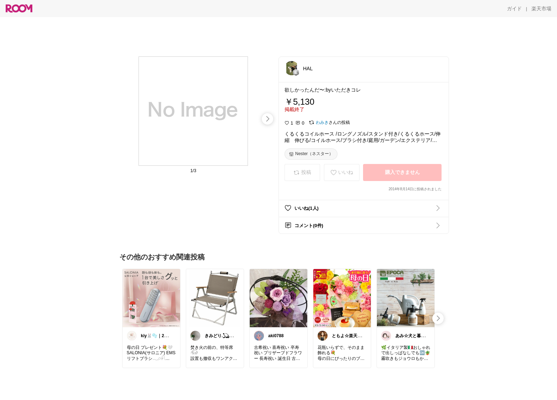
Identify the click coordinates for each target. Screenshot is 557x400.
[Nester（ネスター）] (311, 154)
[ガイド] (514, 8)
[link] (151, 298)
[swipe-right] (267, 119)
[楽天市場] (541, 8)
